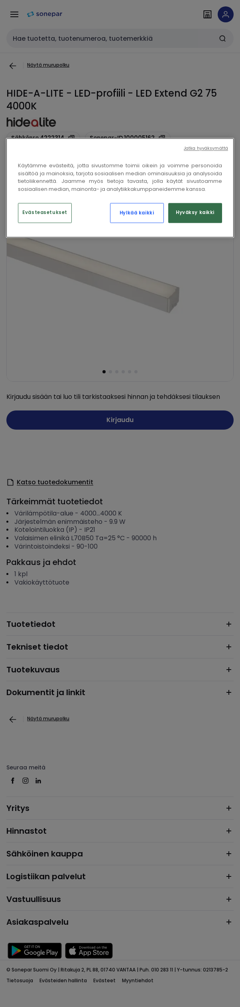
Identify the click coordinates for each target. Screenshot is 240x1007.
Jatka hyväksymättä (206, 149)
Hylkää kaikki (137, 213)
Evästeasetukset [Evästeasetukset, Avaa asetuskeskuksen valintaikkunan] (44, 213)
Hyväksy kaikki (195, 213)
